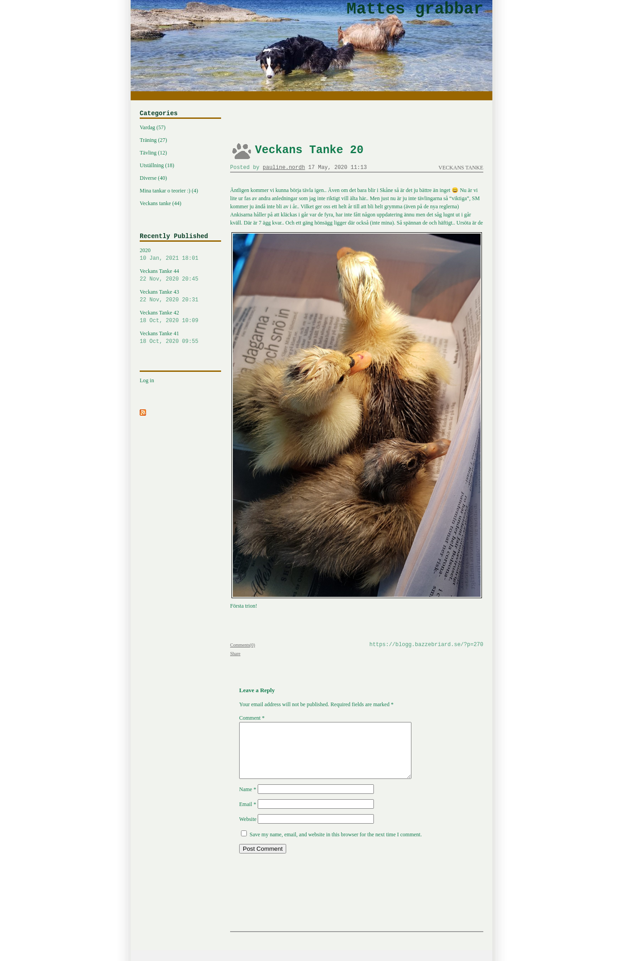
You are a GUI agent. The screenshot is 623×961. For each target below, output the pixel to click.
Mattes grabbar (415, 9)
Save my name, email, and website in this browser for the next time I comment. (336, 845)
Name (247, 800)
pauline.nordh (284, 167)
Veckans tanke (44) (160, 203)
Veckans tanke (461, 167)
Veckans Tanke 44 (180, 275)
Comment (251, 718)
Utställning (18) (157, 165)
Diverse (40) (153, 178)
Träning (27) (153, 140)
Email (247, 815)
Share (235, 653)
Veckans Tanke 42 (180, 317)
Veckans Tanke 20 (309, 150)
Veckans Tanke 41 (180, 338)
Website (247, 830)
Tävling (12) (153, 153)
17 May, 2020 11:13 (337, 167)
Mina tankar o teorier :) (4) (169, 191)
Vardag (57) (152, 127)
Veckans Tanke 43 (180, 296)
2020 (180, 255)
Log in (147, 380)
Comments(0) (242, 644)
